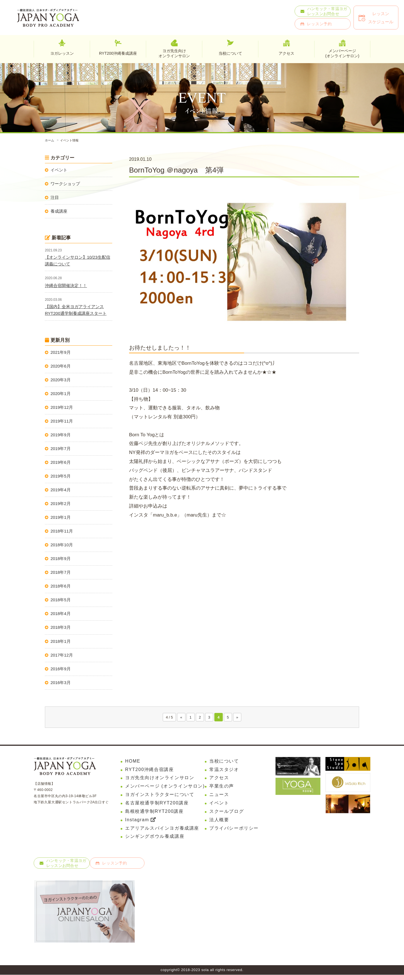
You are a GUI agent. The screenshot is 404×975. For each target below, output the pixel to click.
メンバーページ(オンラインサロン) (342, 53)
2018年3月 (60, 627)
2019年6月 (60, 462)
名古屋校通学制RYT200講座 (157, 802)
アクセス (219, 778)
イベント (58, 170)
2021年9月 (60, 352)
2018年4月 (60, 613)
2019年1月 (60, 517)
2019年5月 (60, 476)
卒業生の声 (221, 786)
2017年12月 (61, 655)
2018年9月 (60, 558)
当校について (224, 761)
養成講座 (58, 211)
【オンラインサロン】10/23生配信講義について (77, 260)
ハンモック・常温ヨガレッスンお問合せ (327, 11)
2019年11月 (61, 421)
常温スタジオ (224, 769)
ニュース (219, 794)
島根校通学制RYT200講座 (154, 811)
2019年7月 (60, 448)
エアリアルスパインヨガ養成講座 (162, 828)
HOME (132, 761)
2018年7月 (60, 572)
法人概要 (219, 819)
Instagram (140, 819)
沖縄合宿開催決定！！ (66, 285)
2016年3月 (60, 682)
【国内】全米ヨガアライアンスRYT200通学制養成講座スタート (76, 310)
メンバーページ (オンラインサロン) (165, 786)
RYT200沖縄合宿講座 (149, 769)
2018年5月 (60, 599)
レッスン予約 (319, 24)
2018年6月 (60, 586)
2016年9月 (60, 668)
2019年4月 (60, 489)
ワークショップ (65, 183)
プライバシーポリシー (234, 828)
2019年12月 (61, 407)
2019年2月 (60, 503)
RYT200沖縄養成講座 (118, 53)
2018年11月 (61, 531)
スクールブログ (226, 811)
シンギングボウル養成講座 (154, 836)
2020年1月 (60, 393)
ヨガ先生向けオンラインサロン (174, 53)
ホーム (49, 140)
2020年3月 (60, 379)
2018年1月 (60, 641)
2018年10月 (61, 544)
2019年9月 (60, 434)
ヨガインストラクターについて (159, 794)
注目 (54, 197)
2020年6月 (60, 366)
